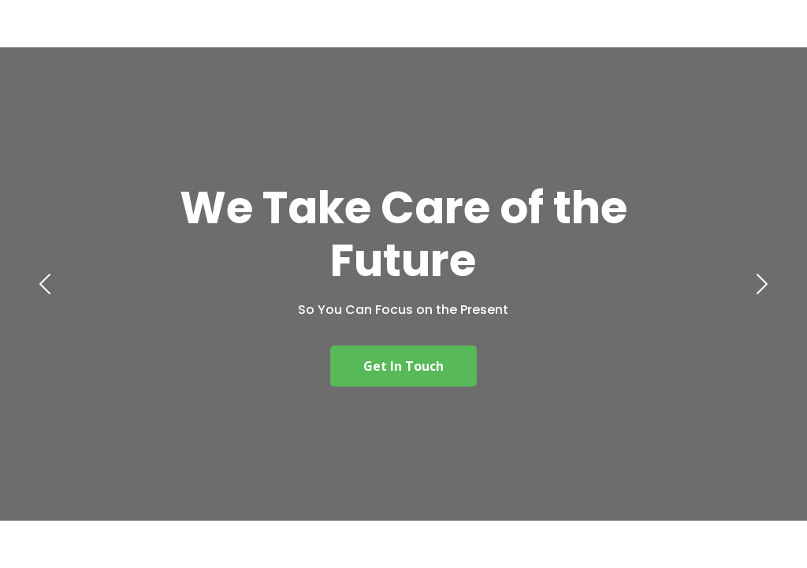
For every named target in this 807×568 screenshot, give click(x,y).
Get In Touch (403, 366)
